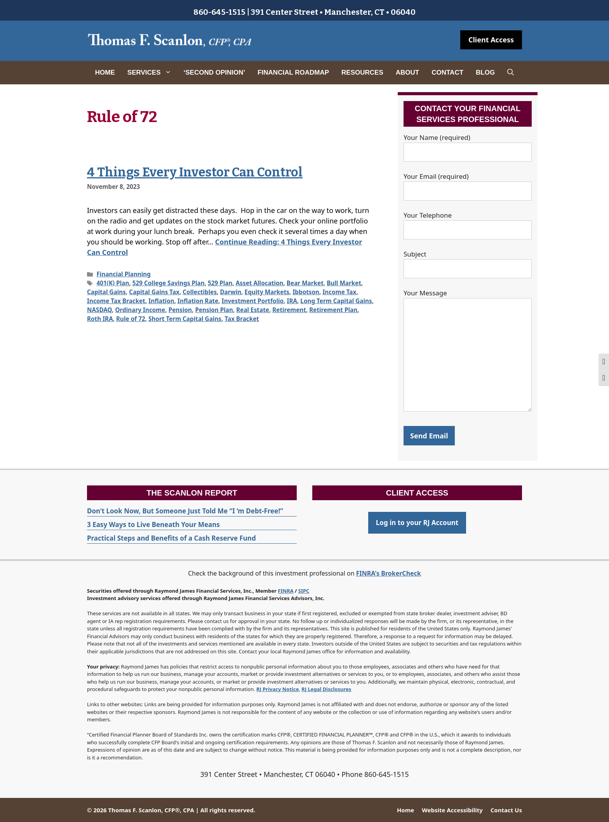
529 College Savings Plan (168, 283)
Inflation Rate (197, 301)
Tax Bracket (241, 319)
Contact (447, 72)
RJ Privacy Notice (277, 689)
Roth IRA (100, 319)
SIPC (304, 590)
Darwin (230, 292)
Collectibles (200, 292)
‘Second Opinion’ (214, 72)
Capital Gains (106, 292)
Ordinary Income (140, 310)
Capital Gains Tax (154, 292)
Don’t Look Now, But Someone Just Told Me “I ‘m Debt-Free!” (185, 510)
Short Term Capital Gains (184, 319)
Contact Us (506, 810)
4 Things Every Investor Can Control (195, 172)
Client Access (491, 39)
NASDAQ (99, 310)
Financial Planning (123, 274)
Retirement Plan (333, 310)
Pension (180, 310)
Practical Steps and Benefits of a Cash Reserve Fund (171, 538)
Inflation (161, 301)
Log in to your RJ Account (417, 522)
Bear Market (305, 283)
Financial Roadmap (293, 72)
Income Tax (339, 292)
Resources (362, 72)
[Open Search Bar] (510, 72)
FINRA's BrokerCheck (388, 573)
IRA (292, 301)
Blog (485, 72)
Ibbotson (305, 292)
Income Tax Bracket (116, 301)
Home (105, 72)
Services (152, 72)
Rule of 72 (130, 319)
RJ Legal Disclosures (326, 689)
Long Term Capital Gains (336, 301)
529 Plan (220, 283)
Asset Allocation (260, 283)
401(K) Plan (112, 283)
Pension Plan (214, 310)
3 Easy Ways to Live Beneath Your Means (153, 524)
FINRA (285, 590)
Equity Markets (267, 292)
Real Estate (252, 310)
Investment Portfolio (253, 301)
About (407, 72)
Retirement (289, 310)
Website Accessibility (452, 810)
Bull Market (344, 283)
